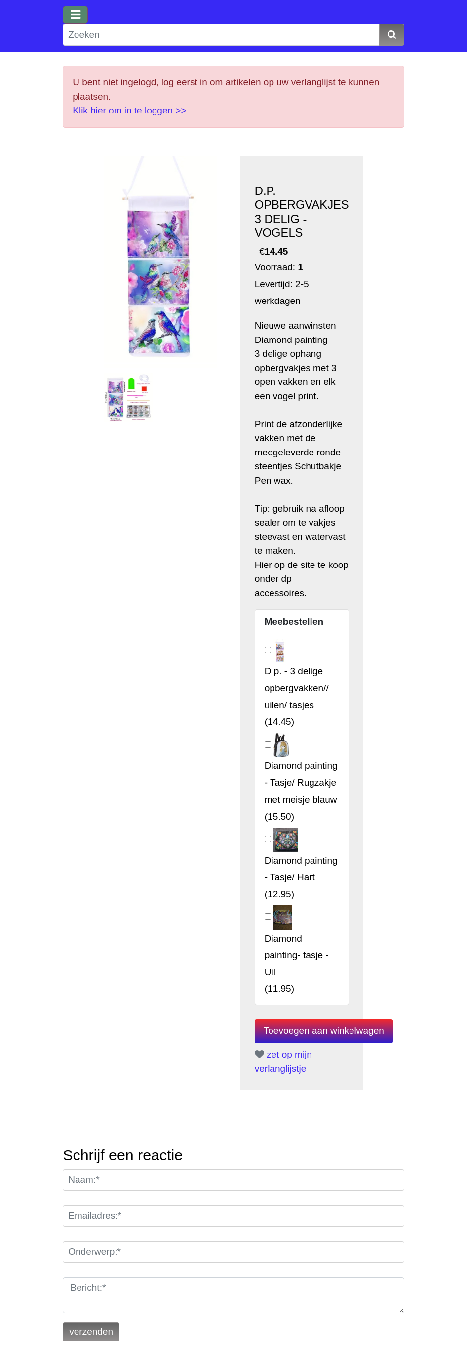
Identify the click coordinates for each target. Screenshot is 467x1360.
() (301, 877)
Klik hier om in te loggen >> (129, 110)
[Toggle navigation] (75, 15)
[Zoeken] (221, 35)
